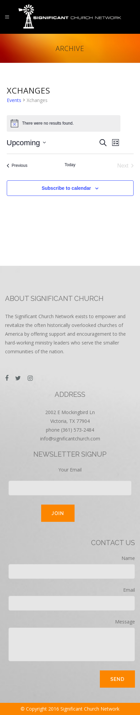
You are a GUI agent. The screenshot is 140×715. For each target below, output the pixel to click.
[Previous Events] (17, 166)
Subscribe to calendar (66, 188)
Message (71, 639)
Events (14, 100)
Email (71, 599)
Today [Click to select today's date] (69, 164)
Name (71, 567)
